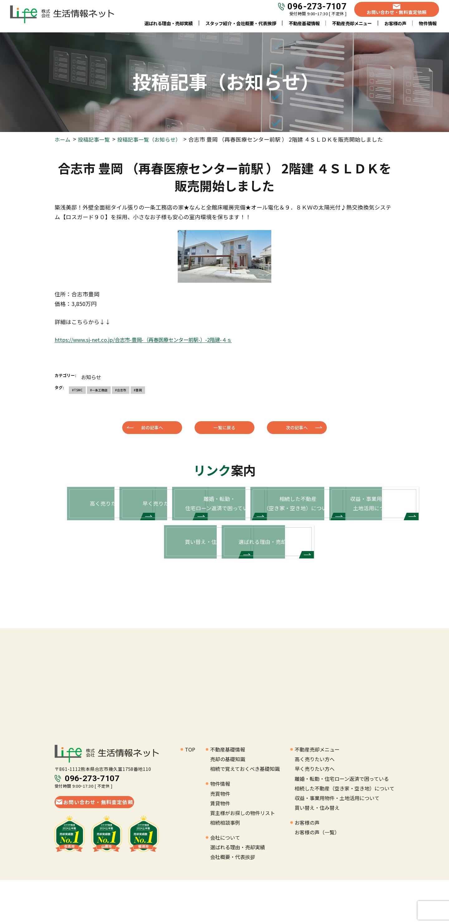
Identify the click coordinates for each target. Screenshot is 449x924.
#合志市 (119, 390)
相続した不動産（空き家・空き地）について (344, 832)
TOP (190, 793)
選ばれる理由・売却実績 (168, 24)
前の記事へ (152, 427)
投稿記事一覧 (95, 139)
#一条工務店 (98, 390)
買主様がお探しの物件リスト (242, 856)
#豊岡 (136, 390)
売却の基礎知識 (227, 803)
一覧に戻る (224, 427)
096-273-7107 (316, 8)
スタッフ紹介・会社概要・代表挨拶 (240, 24)
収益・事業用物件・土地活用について (337, 841)
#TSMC (77, 390)
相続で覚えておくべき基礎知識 (245, 812)
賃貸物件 (220, 847)
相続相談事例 (225, 866)
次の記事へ (297, 427)
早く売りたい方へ (315, 812)
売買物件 (220, 837)
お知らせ (92, 376)
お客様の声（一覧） (317, 875)
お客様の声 (395, 24)
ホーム (63, 139)
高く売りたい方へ (315, 803)
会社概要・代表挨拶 (232, 900)
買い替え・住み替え (317, 851)
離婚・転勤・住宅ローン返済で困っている (342, 822)
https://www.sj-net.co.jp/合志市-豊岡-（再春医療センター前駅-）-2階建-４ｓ (153, 339)
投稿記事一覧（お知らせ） (153, 139)
